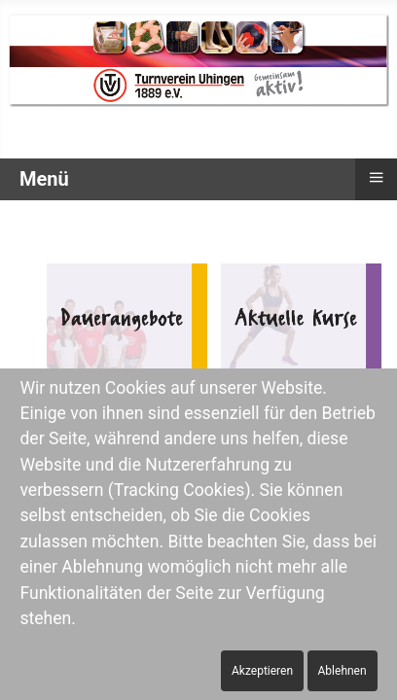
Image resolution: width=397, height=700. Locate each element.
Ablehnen (342, 671)
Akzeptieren (262, 671)
